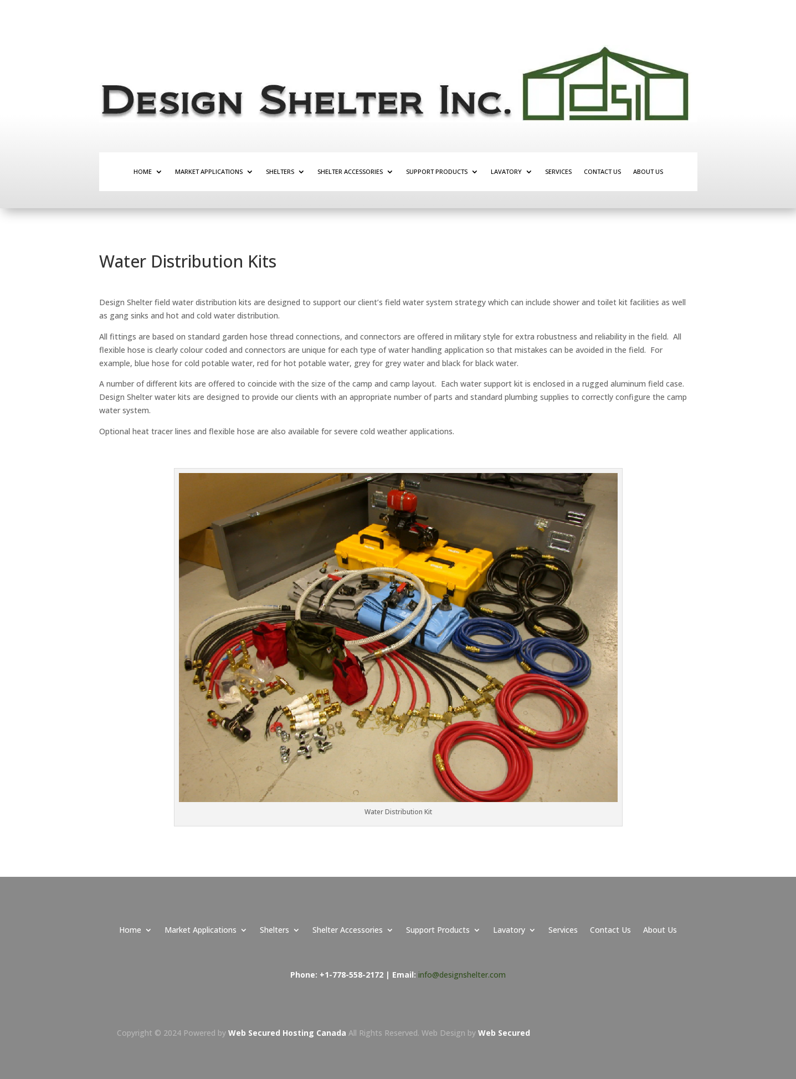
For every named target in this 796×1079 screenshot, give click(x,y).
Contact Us (602, 172)
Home (142, 172)
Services (558, 172)
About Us (648, 172)
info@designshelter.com (462, 974)
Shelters (280, 172)
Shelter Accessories (350, 172)
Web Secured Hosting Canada (288, 1032)
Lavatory (506, 172)
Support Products (437, 172)
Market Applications (209, 172)
